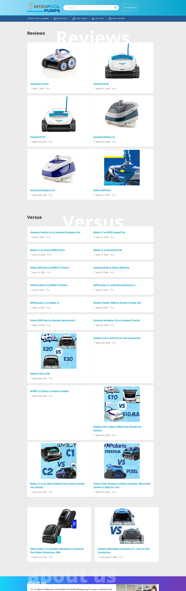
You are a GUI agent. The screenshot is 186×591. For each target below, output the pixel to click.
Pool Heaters (117, 18)
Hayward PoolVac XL (41, 136)
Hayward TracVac (39, 83)
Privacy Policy (130, 559)
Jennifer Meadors (92, 566)
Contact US (128, 552)
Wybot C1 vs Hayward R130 (44, 200)
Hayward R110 (125, 83)
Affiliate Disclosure (133, 555)
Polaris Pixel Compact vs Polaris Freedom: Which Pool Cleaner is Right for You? (135, 356)
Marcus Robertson (93, 548)
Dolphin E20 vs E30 (40, 299)
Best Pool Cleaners (38, 18)
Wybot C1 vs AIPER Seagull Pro (90, 179)
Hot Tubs (98, 18)
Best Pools (60, 18)
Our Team (127, 548)
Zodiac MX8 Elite (126, 136)
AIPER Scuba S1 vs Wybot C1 (132, 221)
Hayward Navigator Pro (86, 136)
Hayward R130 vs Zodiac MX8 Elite (136, 200)
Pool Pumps (79, 18)
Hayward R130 (81, 83)
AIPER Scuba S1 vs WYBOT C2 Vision (48, 221)
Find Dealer (130, 7)
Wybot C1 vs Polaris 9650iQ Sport (135, 179)
